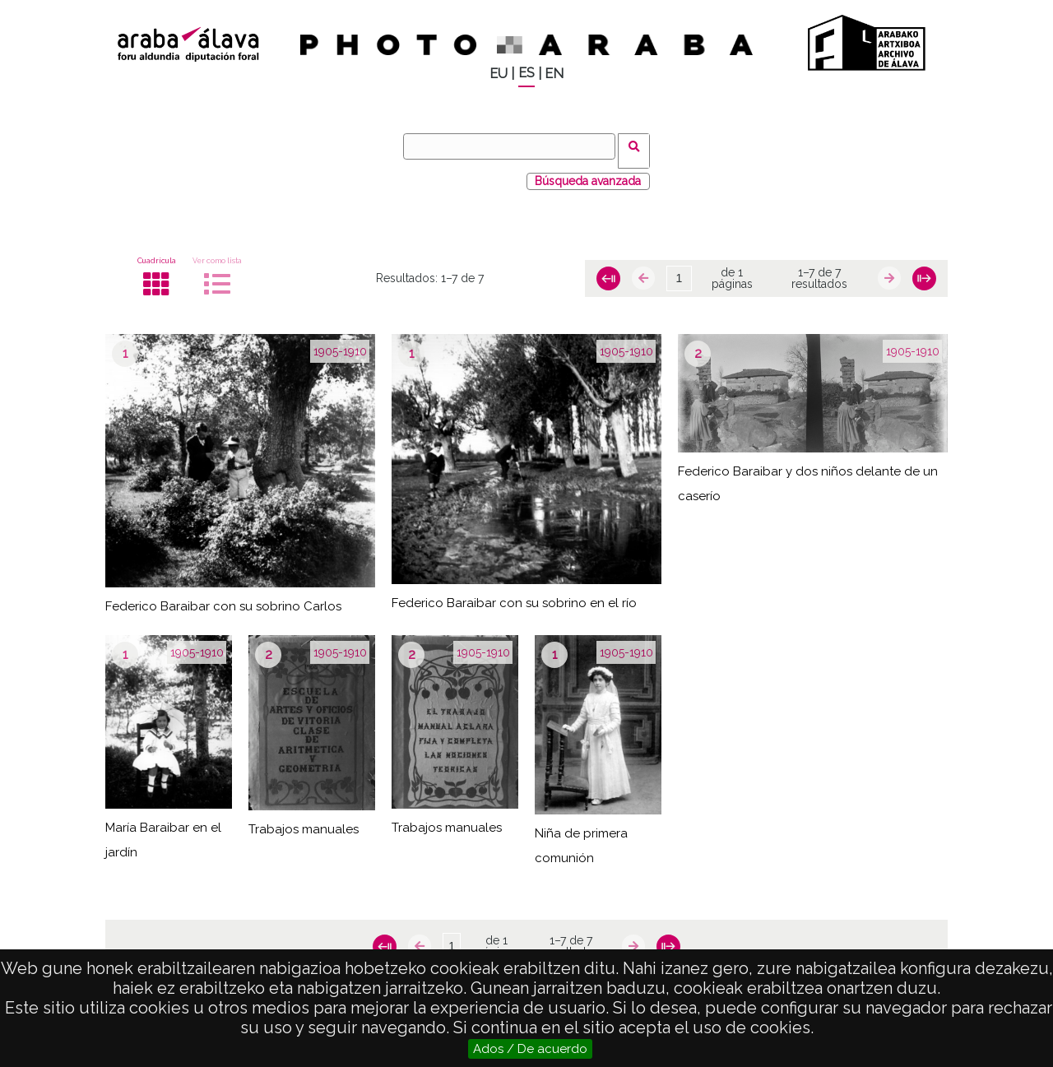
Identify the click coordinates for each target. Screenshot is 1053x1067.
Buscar (639, 145)
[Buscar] (514, 146)
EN (554, 73)
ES (526, 73)
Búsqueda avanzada (588, 172)
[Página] (678, 270)
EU (498, 73)
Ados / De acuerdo (530, 1048)
